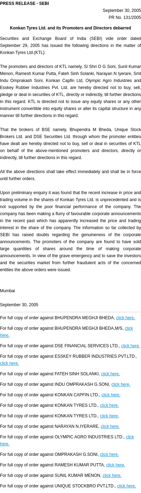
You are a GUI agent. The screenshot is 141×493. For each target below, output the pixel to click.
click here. (125, 317)
